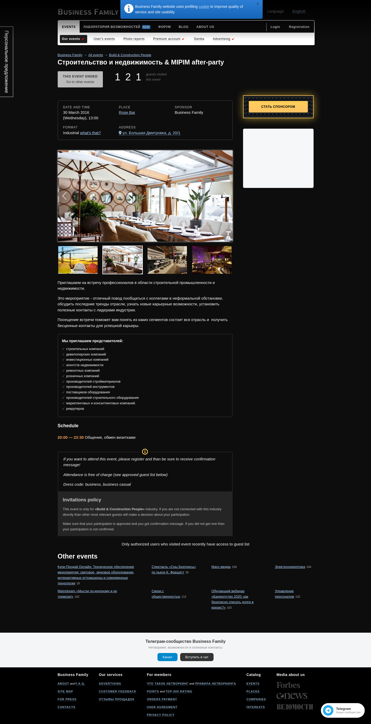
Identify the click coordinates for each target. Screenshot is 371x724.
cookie (204, 6)
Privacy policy (160, 714)
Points (153, 691)
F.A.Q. (80, 683)
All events (95, 55)
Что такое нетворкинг (168, 683)
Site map (65, 691)
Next (226, 196)
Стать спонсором (278, 107)
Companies (256, 699)
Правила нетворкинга (215, 683)
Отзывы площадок (117, 699)
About (63, 683)
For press (67, 699)
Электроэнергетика (290, 567)
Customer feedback (118, 691)
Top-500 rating (179, 691)
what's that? (90, 132)
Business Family (70, 55)
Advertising (110, 683)
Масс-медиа (221, 567)
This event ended (80, 79)
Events (253, 683)
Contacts (66, 707)
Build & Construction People (130, 55)
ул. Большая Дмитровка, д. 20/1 (151, 132)
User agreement (162, 707)
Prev (64, 196)
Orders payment (162, 699)
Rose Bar (127, 112)
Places (253, 691)
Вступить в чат (197, 657)
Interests (255, 707)
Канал (167, 657)
